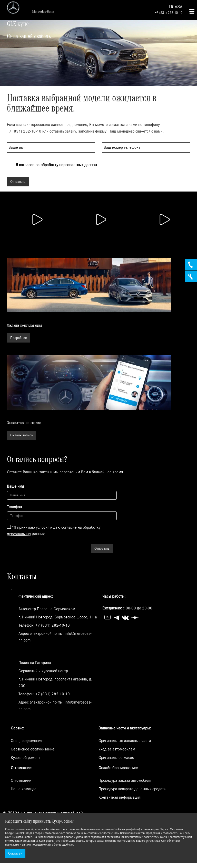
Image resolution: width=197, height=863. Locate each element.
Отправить (17, 182)
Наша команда (23, 789)
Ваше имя (15, 486)
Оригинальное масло (116, 758)
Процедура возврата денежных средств (131, 789)
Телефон (14, 507)
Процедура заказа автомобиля (124, 780)
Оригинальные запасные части (124, 741)
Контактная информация (119, 797)
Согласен (15, 853)
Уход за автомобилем (116, 749)
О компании (21, 780)
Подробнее (18, 338)
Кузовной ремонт (25, 758)
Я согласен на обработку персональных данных (56, 165)
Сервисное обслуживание (32, 749)
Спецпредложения (26, 741)
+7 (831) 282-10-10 (168, 13)
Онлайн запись (21, 435)
